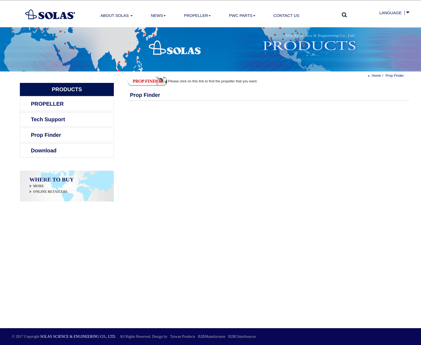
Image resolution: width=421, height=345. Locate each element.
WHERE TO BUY (51, 180)
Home (376, 76)
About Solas (116, 15)
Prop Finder (46, 135)
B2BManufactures (212, 337)
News (158, 15)
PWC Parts (242, 15)
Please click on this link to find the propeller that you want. (192, 81)
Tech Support (48, 119)
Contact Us (286, 15)
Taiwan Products (182, 337)
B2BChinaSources (242, 337)
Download (44, 150)
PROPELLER (197, 15)
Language (390, 12)
